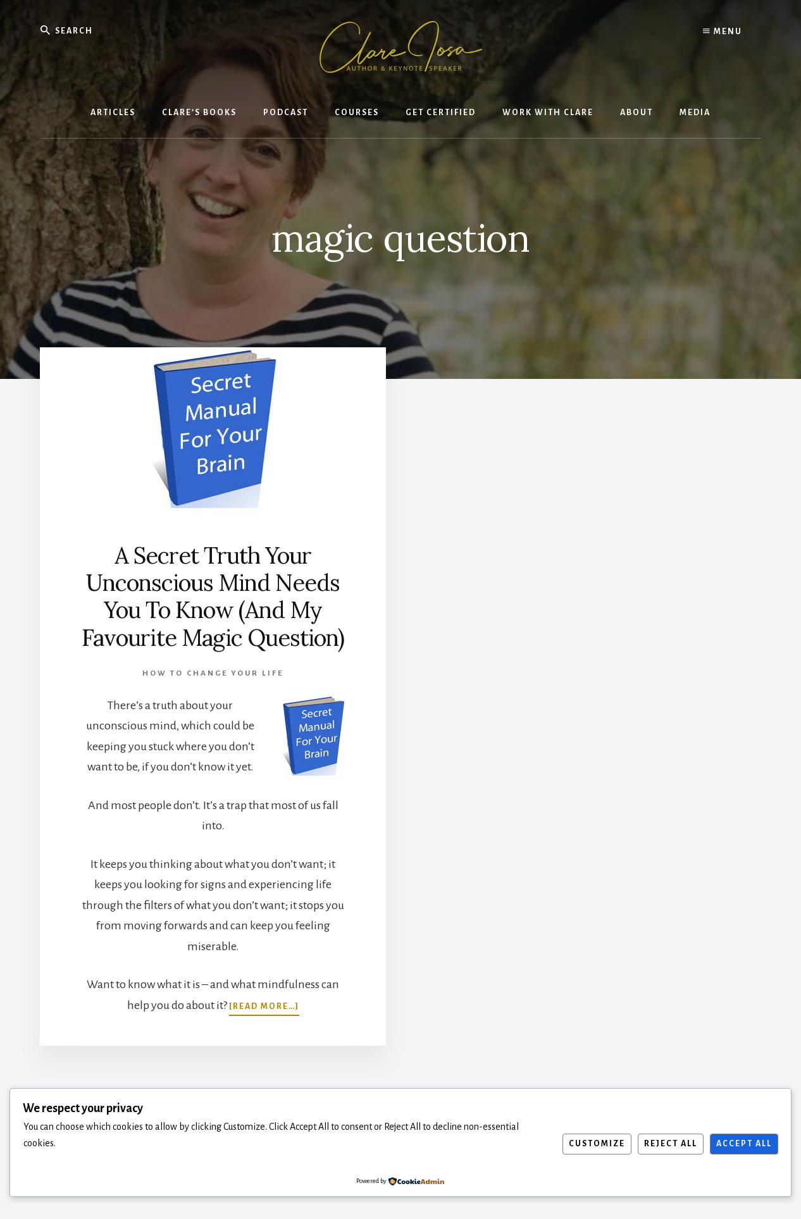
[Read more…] (264, 1005)
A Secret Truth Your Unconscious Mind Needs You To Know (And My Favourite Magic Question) (213, 596)
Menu (722, 31)
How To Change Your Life (212, 673)
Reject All (670, 1143)
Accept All (744, 1143)
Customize (597, 1143)
